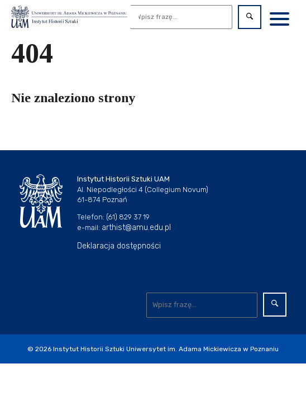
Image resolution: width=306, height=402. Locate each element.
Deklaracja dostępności (119, 246)
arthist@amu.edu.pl (136, 227)
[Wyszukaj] (181, 17)
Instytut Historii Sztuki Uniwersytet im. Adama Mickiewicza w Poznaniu (166, 349)
